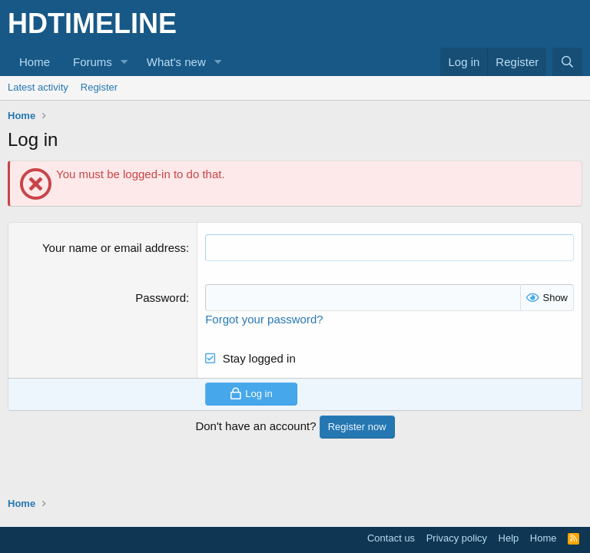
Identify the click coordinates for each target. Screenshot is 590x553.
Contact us (391, 538)
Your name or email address (114, 247)
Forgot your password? (264, 319)
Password (160, 297)
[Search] (567, 62)
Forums (92, 61)
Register (99, 87)
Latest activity (38, 87)
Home (34, 61)
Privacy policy (456, 538)
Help (509, 538)
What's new (176, 61)
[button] (124, 62)
